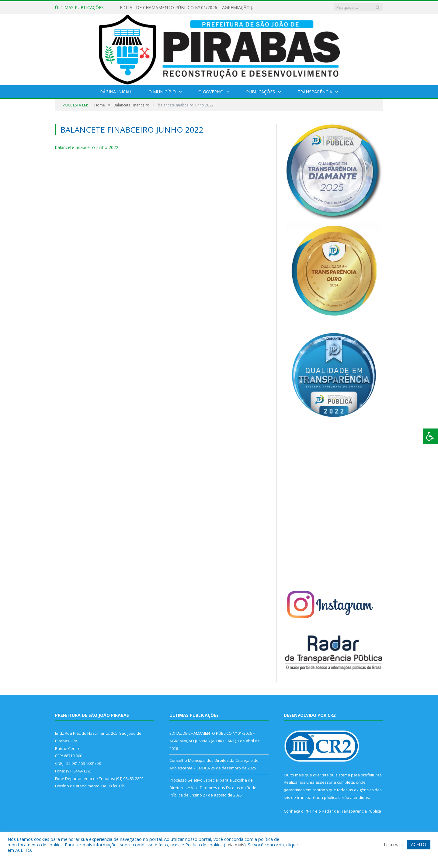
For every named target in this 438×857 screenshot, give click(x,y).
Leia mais (234, 844)
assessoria (325, 782)
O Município (162, 92)
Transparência (314, 92)
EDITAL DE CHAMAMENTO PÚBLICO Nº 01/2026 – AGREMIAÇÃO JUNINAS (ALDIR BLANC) (190, 7)
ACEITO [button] (418, 844)
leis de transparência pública (310, 797)
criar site (321, 775)
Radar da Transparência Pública (351, 811)
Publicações (260, 92)
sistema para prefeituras (358, 775)
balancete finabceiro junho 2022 (86, 147)
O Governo (211, 92)
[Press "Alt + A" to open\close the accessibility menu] (430, 436)
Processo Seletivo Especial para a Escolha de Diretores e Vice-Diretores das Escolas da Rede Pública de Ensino (212, 787)
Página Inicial (116, 92)
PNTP (309, 811)
